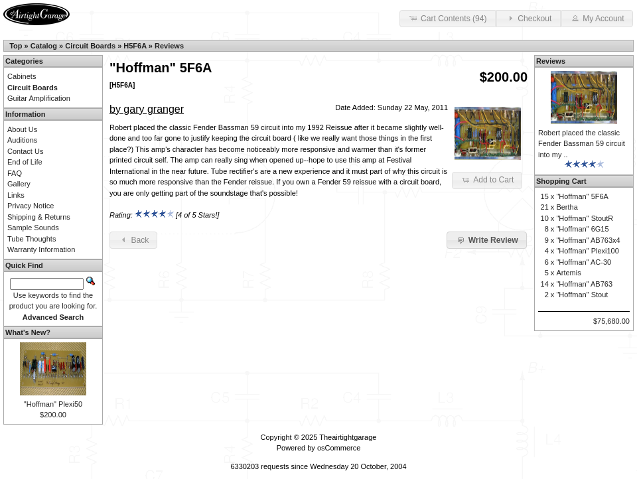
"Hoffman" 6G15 (582, 229)
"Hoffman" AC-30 (583, 262)
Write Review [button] (486, 239)
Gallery (19, 184)
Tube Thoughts (31, 239)
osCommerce (338, 448)
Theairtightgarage (347, 437)
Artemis (568, 273)
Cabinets (21, 76)
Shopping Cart (561, 181)
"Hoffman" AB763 (584, 284)
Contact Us (25, 151)
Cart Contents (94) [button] (447, 18)
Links (16, 195)
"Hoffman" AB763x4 (588, 240)
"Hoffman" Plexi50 (53, 404)
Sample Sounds (33, 228)
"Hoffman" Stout (582, 295)
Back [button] (133, 239)
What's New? (27, 332)
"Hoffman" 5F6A (582, 196)
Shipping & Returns (38, 217)
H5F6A (134, 46)
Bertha (566, 207)
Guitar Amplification (38, 98)
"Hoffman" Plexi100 (587, 251)
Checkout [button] (528, 18)
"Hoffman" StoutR (584, 218)
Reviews (169, 46)
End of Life (24, 162)
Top (15, 46)
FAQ (14, 173)
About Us (22, 129)
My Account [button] (597, 18)
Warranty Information (41, 249)
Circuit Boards (90, 46)
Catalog (44, 46)
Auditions (22, 140)
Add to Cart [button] (487, 179)
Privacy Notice (30, 206)
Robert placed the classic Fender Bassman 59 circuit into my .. (581, 144)
